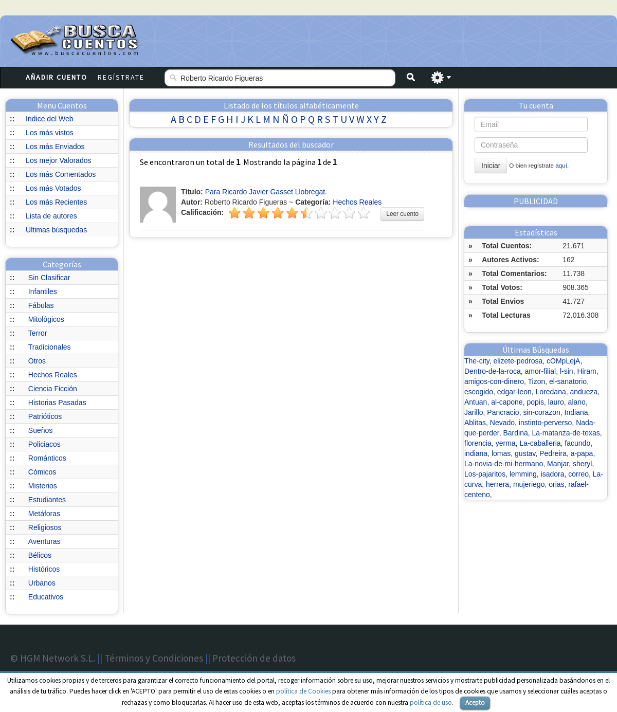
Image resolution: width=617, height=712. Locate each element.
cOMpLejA (563, 361)
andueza (584, 392)
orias (556, 484)
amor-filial (540, 371)
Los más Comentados (61, 174)
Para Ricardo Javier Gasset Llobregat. (266, 192)
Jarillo (473, 412)
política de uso (431, 702)
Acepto (475, 702)
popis (535, 402)
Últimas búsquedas (56, 230)
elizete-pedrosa (518, 361)
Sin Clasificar (49, 277)
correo (578, 474)
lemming (523, 474)
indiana (475, 453)
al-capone (507, 402)
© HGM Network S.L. (52, 658)
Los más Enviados (55, 146)
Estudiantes (47, 500)
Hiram (586, 371)
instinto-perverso (545, 422)
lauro (556, 402)
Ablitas (475, 422)
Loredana (551, 392)
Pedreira (553, 453)
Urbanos (42, 583)
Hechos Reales (52, 375)
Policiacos (44, 444)
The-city (476, 361)
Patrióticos (45, 416)
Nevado (502, 422)
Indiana (576, 412)
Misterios (42, 486)
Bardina (515, 433)
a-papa (582, 453)
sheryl (582, 464)
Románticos (47, 458)
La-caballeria (539, 443)
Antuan (475, 402)
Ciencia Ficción (52, 389)
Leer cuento (402, 213)
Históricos (44, 569)
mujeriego (529, 484)
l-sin (566, 371)
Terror (37, 333)
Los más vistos (50, 133)
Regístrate (121, 77)
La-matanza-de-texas (566, 433)
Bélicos (39, 555)
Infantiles (42, 291)
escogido (478, 392)
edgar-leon (514, 392)
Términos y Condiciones (153, 658)
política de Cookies (303, 691)
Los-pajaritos (484, 474)
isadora (553, 474)
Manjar (558, 464)
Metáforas (44, 513)
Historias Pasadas (57, 402)
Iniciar (490, 165)
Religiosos (45, 527)
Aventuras (44, 541)
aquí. (562, 165)
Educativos (45, 597)
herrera (497, 484)
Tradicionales (49, 347)
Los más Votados (53, 188)
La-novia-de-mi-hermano (503, 464)
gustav (525, 453)
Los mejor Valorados (58, 160)
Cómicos (42, 472)
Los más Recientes (56, 202)
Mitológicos (46, 319)
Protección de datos (254, 658)
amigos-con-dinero (494, 381)
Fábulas (41, 305)
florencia (478, 443)
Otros (37, 361)
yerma (506, 443)
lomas (501, 453)
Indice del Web (49, 119)
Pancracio (503, 412)
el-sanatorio (568, 381)
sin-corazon (541, 412)
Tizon (536, 381)
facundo (577, 443)
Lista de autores (51, 216)
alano (577, 402)
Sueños (40, 430)
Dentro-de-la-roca (492, 371)
